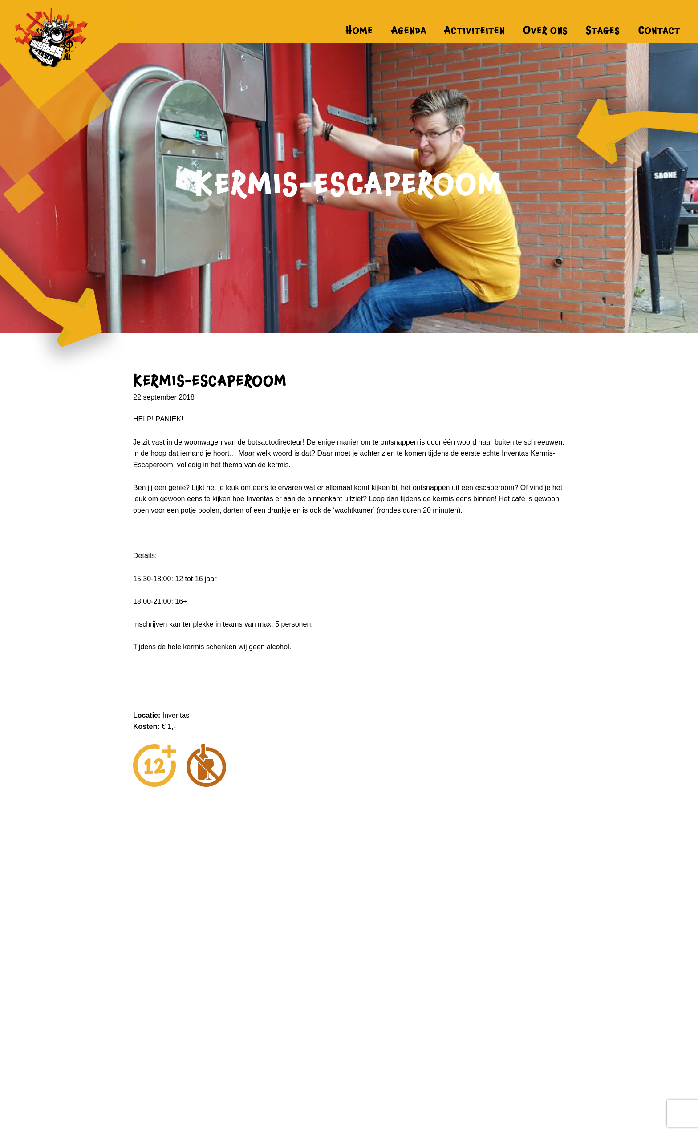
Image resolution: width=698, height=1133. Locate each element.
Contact (659, 30)
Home (359, 30)
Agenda (408, 30)
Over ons (545, 30)
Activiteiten (474, 30)
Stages (603, 30)
